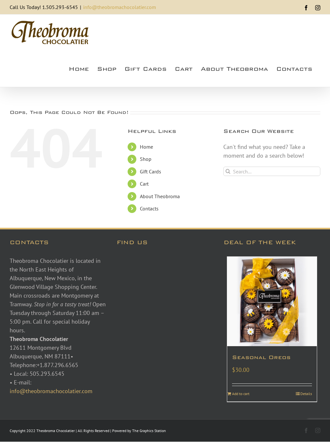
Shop (145, 159)
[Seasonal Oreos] (272, 301)
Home (146, 146)
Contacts (149, 208)
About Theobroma (160, 196)
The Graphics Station (149, 430)
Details (306, 393)
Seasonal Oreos (261, 357)
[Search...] (271, 171)
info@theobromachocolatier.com (119, 7)
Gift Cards (150, 171)
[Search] (228, 171)
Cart (144, 183)
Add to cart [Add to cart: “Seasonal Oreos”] (240, 393)
